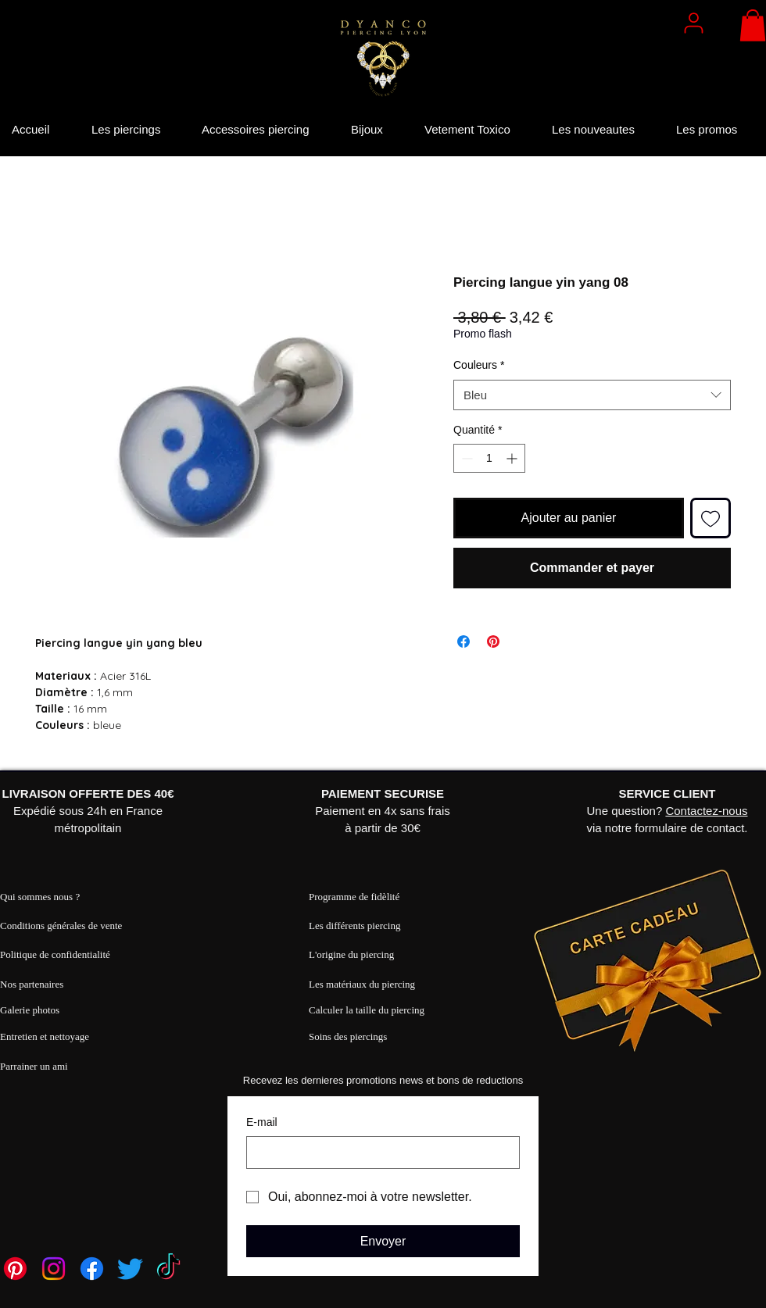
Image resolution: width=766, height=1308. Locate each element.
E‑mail (261, 1122)
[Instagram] (53, 1268)
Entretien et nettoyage (44, 1036)
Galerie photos (29, 1010)
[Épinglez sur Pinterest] (493, 641)
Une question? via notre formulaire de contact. (667, 810)
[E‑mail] (378, 1152)
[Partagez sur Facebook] (463, 641)
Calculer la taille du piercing (366, 1010)
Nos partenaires (31, 984)
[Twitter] (130, 1268)
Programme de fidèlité (354, 896)
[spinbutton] (489, 458)
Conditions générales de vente (61, 925)
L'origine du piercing (351, 954)
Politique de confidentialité (55, 954)
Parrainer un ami (34, 1066)
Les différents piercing (354, 925)
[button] (752, 25)
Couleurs (478, 365)
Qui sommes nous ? (40, 896)
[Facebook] (92, 1268)
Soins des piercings (348, 1036)
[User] (693, 22)
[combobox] (592, 395)
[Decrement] (465, 458)
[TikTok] (168, 1268)
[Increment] (513, 458)
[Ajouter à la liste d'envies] (710, 518)
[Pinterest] (15, 1268)
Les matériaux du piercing (362, 984)
